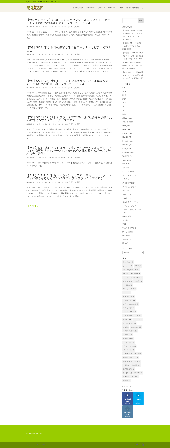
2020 (124, 99)
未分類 (125, 220)
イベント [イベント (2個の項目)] (126, 293)
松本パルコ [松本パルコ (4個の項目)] (138, 373)
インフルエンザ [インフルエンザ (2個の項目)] (128, 296)
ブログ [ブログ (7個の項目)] (138, 315)
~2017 (124, 87)
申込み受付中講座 (129, 228)
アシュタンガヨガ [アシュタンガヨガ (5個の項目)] (129, 289)
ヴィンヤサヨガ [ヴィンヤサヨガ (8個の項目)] (128, 350)
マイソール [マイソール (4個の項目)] (137, 319)
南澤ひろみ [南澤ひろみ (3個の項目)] (127, 361)
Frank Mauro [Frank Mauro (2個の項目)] (128, 262)
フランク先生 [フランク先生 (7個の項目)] (128, 315)
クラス (100, 8)
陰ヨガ (125, 243)
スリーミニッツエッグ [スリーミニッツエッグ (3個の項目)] (130, 304)
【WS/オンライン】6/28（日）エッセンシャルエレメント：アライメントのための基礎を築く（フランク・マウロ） (68, 21)
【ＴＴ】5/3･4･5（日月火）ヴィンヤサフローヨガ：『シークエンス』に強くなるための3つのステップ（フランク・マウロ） (69, 176)
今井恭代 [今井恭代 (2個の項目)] (137, 354)
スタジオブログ (128, 183)
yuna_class (126, 160)
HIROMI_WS (127, 145)
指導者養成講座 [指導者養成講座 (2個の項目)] (128, 369)
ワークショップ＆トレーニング (59, 27)
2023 (124, 110)
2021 (124, 102)
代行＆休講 (126, 216)
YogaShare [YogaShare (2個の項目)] (135, 273)
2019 (124, 95)
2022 (124, 106)
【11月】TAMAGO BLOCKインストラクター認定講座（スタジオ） (132, 56)
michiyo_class (128, 152)
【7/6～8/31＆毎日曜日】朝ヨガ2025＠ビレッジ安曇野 (132, 65)
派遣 (124, 224)
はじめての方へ (78, 8)
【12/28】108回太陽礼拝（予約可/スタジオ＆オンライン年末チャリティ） (132, 33)
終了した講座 (75, 27)
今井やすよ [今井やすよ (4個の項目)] (127, 354)
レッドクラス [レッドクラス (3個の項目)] (128, 338)
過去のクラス (127, 239)
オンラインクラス (41, 27)
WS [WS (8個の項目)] (137, 270)
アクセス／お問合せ (132, 8)
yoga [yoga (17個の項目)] (126, 273)
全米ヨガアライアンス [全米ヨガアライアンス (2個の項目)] (130, 357)
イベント (125, 167)
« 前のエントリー (33, 206)
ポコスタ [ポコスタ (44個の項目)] (127, 319)
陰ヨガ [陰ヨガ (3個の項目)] (135, 377)
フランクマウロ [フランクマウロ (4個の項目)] (128, 308)
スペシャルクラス (129, 187)
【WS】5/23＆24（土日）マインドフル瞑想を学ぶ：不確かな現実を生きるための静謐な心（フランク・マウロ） (68, 82)
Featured (126, 129)
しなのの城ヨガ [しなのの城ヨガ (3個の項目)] (136, 277)
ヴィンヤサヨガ (128, 171)
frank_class (127, 133)
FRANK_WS (126, 137)
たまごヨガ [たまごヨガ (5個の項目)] (127, 281)
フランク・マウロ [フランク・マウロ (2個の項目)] (129, 312)
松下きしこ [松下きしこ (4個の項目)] (127, 373)
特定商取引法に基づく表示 (34, 434)
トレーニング (127, 194)
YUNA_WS (126, 164)
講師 (121, 8)
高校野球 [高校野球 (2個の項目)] (126, 380)
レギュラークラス (129, 206)
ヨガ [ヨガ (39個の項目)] (126, 327)
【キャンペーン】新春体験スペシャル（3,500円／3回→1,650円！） (132, 75)
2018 (124, 91)
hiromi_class (127, 141)
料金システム (112, 8)
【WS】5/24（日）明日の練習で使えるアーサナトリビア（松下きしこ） (68, 48)
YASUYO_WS (127, 156)
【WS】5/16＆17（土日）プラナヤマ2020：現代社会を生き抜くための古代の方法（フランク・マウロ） (69, 118)
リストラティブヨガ (130, 202)
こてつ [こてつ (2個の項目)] (126, 277)
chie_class (126, 125)
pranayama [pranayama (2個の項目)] (127, 266)
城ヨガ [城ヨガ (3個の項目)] (137, 361)
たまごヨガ (126, 190)
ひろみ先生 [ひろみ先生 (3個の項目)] (138, 281)
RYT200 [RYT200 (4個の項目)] (137, 266)
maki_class (126, 148)
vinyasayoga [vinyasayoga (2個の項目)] (128, 270)
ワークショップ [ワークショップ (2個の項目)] (128, 342)
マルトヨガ (126, 198)
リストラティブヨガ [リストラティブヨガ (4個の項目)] (130, 331)
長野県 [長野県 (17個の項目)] (126, 377)
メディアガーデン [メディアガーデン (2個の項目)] (129, 323)
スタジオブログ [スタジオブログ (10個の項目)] (129, 300)
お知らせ (125, 179)
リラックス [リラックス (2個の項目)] (127, 335)
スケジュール (90, 8)
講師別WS (126, 235)
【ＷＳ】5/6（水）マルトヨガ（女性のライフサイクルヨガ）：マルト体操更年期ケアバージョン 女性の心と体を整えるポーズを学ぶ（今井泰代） (68, 150)
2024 (124, 114)
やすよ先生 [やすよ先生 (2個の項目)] (127, 285)
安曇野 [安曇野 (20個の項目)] (126, 365)
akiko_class (127, 118)
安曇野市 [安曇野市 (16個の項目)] (136, 365)
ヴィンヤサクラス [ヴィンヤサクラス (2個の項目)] (129, 346)
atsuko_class (127, 122)
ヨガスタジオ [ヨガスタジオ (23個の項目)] (136, 327)
